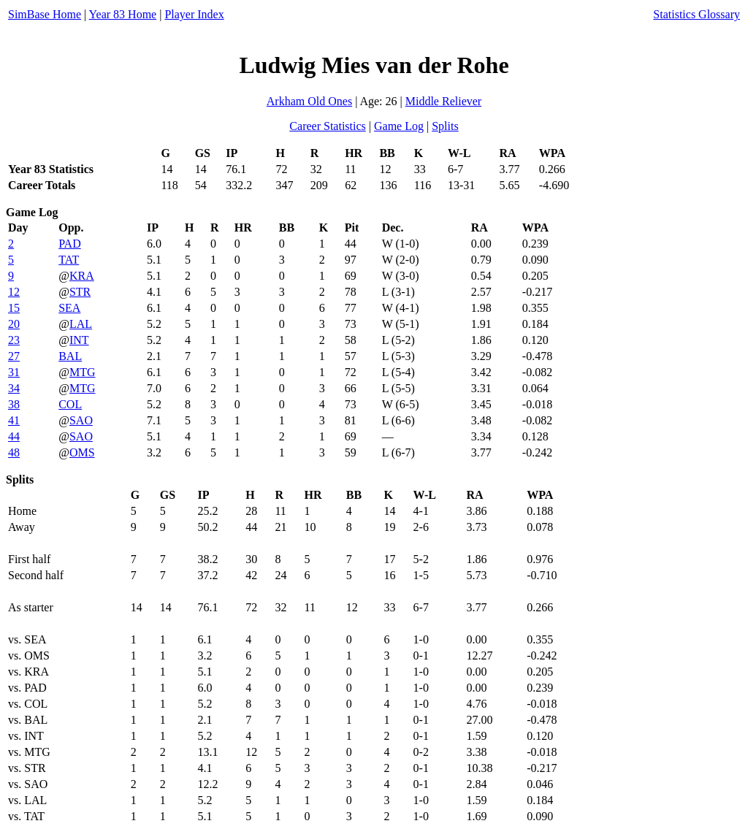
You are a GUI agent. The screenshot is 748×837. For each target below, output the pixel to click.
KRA (81, 276)
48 (14, 452)
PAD (69, 243)
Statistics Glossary (696, 14)
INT (79, 340)
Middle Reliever (443, 101)
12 (14, 292)
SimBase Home (44, 14)
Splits (445, 126)
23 (14, 340)
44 (14, 436)
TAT (68, 259)
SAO (81, 420)
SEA (69, 308)
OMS (82, 452)
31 (14, 372)
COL (70, 404)
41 (14, 420)
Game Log (399, 126)
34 (14, 388)
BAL (70, 356)
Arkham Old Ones (309, 101)
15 (14, 308)
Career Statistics (327, 126)
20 (14, 324)
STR (80, 292)
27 (14, 356)
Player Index (194, 14)
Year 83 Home (123, 14)
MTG (82, 372)
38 (14, 404)
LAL (80, 324)
